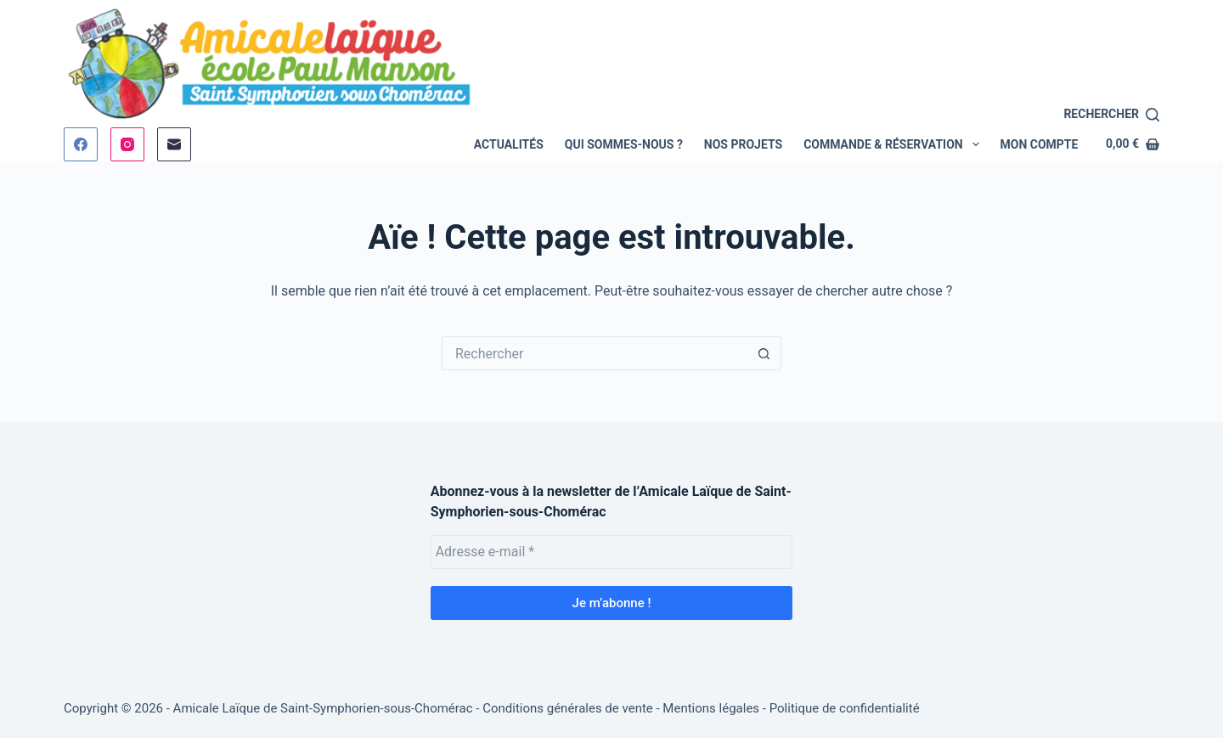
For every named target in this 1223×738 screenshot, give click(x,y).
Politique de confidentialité (844, 708)
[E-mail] (174, 144)
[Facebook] (81, 144)
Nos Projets (743, 144)
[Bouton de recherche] (764, 353)
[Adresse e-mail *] (612, 552)
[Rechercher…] (594, 353)
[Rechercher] (1111, 114)
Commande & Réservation (894, 144)
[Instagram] (127, 144)
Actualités (509, 144)
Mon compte (1039, 144)
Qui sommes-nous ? (624, 144)
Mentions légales (710, 708)
